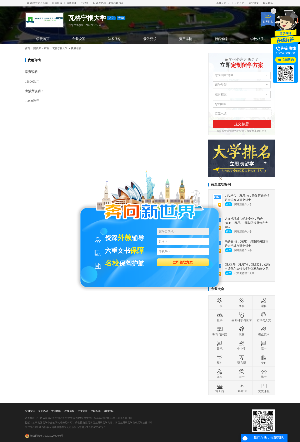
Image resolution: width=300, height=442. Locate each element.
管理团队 (56, 410)
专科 (264, 359)
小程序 (84, 3)
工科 (219, 303)
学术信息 (114, 39)
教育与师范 (219, 331)
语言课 (241, 359)
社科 (219, 317)
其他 (219, 345)
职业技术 (264, 331)
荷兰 (46, 48)
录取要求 (150, 39)
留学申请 (57, 3)
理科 (264, 303)
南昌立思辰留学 (37, 3)
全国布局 (96, 410)
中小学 (241, 345)
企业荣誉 (83, 410)
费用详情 (185, 39)
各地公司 (222, 3)
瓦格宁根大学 (60, 48)
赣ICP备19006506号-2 (94, 427)
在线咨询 (288, 59)
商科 (242, 303)
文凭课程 (264, 388)
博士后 (219, 388)
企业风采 (254, 3)
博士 (264, 374)
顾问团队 (268, 3)
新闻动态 (221, 39)
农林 (242, 331)
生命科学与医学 (241, 317)
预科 (219, 359)
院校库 (37, 48)
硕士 (242, 374)
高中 (264, 345)
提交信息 (241, 124)
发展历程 (69, 410)
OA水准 (242, 388)
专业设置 (78, 39)
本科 (219, 374)
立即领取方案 (183, 262)
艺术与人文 (263, 317)
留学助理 (71, 3)
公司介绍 (239, 3)
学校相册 (257, 39)
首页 (27, 48)
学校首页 (43, 39)
